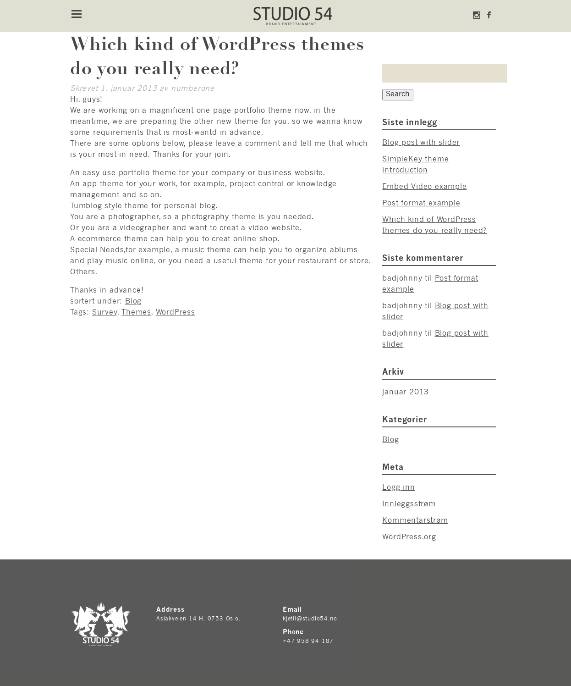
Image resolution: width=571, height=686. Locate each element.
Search (398, 94)
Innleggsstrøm (408, 504)
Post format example (421, 203)
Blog (133, 301)
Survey (104, 312)
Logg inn (398, 488)
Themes (136, 312)
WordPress (175, 312)
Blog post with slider (421, 143)
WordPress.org (409, 537)
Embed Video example (424, 187)
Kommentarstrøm (415, 521)
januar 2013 (405, 392)
